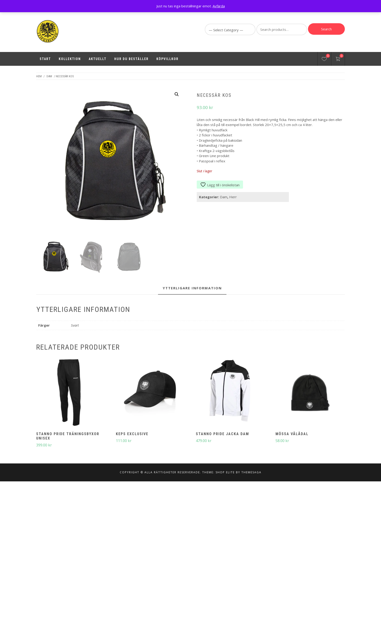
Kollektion (70, 59)
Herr (233, 197)
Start (45, 59)
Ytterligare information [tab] (192, 299)
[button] (177, 94)
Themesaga (251, 483)
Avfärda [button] (219, 6)
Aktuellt (97, 59)
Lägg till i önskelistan (220, 185)
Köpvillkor (167, 59)
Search (326, 29)
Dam (49, 76)
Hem (39, 76)
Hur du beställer (131, 59)
